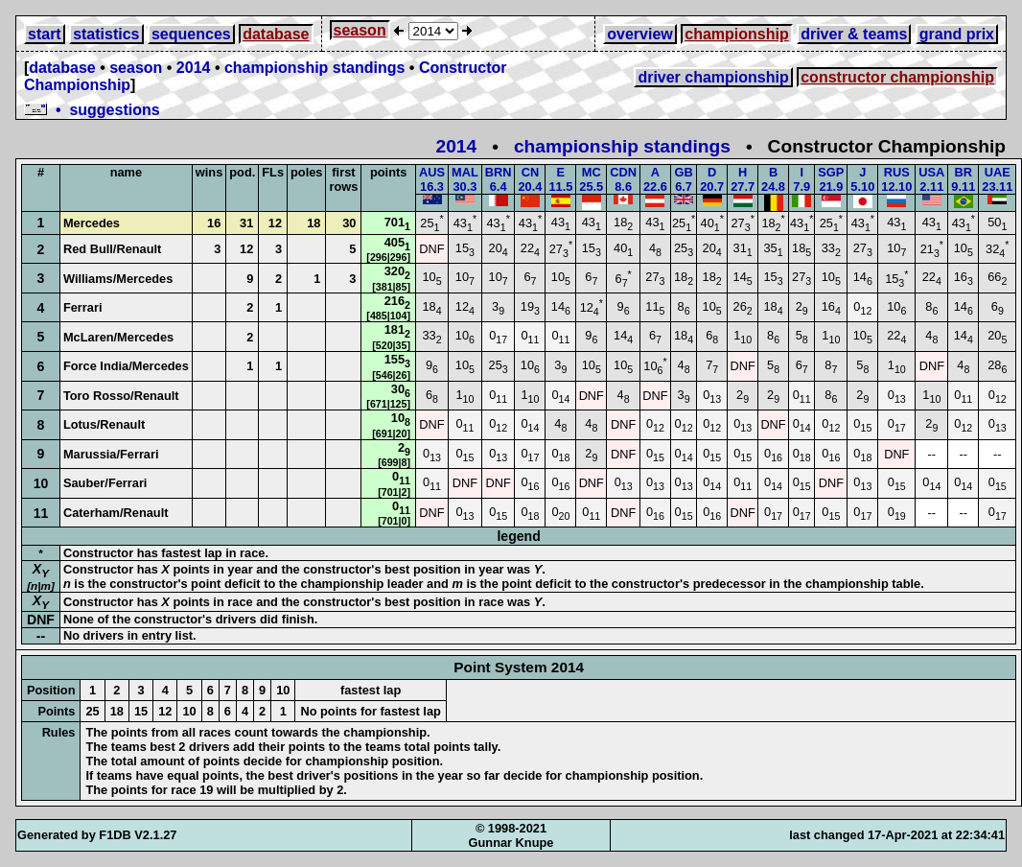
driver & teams (854, 34)
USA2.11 (931, 179)
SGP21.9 (831, 179)
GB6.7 (683, 179)
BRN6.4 (498, 179)
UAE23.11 (997, 179)
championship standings (314, 67)
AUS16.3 (432, 179)
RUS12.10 (896, 179)
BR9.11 (963, 179)
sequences (191, 34)
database (276, 34)
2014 (193, 67)
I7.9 (801, 179)
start (44, 34)
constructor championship (897, 77)
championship (736, 34)
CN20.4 (530, 179)
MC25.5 (591, 179)
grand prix (956, 34)
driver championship (713, 77)
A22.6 (655, 179)
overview (639, 34)
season (360, 30)
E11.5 (560, 179)
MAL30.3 (465, 179)
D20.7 (712, 179)
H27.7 (743, 179)
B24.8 (773, 179)
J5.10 (862, 179)
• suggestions (92, 110)
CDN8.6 (623, 179)
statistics (106, 34)
